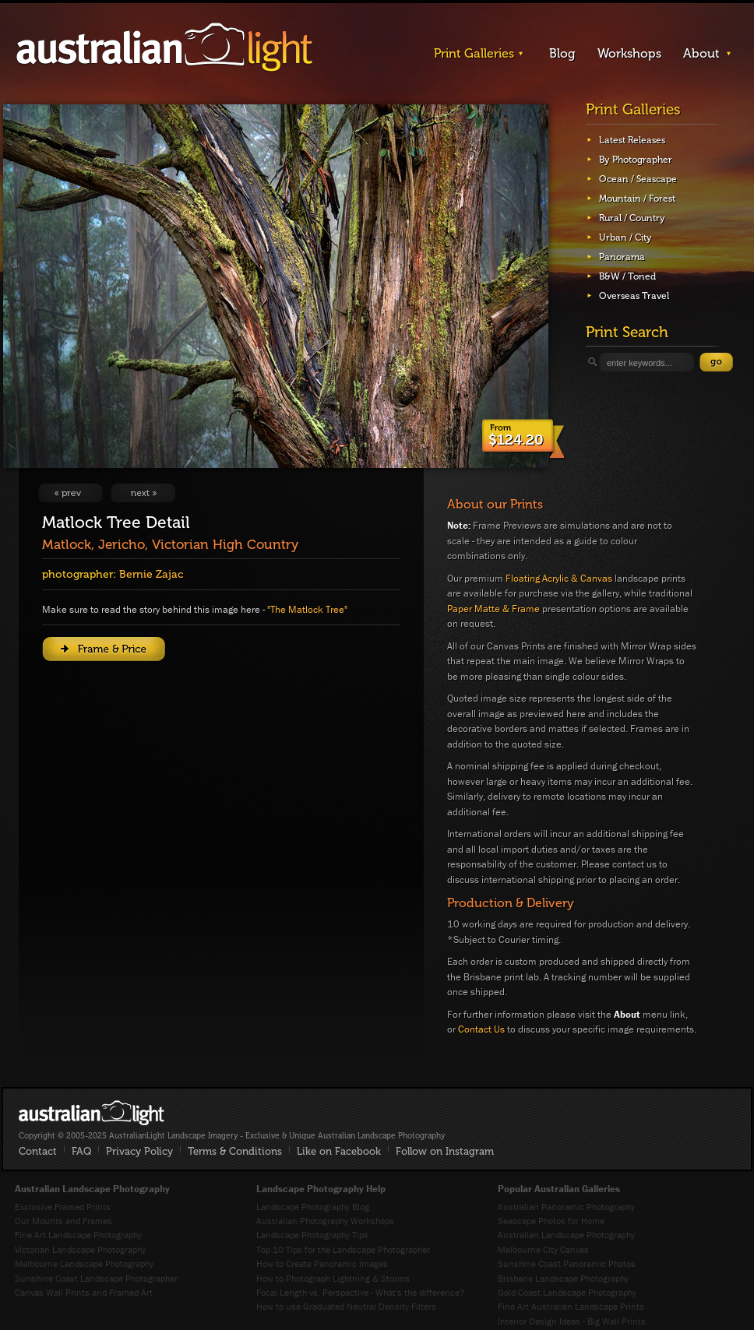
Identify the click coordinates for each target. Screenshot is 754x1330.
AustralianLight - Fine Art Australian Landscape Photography (91, 1112)
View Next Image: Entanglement (143, 493)
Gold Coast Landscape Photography (567, 1292)
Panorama (622, 257)
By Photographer (635, 159)
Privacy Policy (139, 1151)
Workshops (629, 53)
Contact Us (481, 1029)
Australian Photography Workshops (325, 1220)
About (701, 53)
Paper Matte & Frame (493, 608)
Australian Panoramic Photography (566, 1206)
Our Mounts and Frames (63, 1220)
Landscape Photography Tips (312, 1234)
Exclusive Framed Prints (63, 1206)
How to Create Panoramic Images (322, 1263)
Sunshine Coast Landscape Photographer (96, 1278)
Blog (562, 53)
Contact (38, 1151)
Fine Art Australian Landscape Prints (571, 1306)
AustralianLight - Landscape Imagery (164, 48)
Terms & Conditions (235, 1151)
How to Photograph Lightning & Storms (333, 1278)
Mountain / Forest (637, 198)
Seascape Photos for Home (551, 1220)
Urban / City (625, 237)
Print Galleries (474, 53)
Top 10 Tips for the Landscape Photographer (343, 1249)
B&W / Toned (627, 276)
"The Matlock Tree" (307, 609)
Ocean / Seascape (638, 179)
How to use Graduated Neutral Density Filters (346, 1306)
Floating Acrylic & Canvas (559, 578)
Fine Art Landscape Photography (78, 1234)
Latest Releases (632, 140)
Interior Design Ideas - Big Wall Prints (572, 1321)
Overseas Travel (634, 295)
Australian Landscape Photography (566, 1234)
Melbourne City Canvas (543, 1249)
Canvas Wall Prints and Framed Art (84, 1292)
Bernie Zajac (151, 574)
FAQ (81, 1151)
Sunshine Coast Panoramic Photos (567, 1263)
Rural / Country (632, 218)
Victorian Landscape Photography (80, 1249)
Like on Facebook (339, 1151)
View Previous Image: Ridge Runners (70, 493)
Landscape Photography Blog (312, 1206)
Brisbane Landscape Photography (563, 1278)
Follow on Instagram (445, 1151)
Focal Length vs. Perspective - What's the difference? (360, 1292)
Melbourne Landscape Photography (84, 1263)
